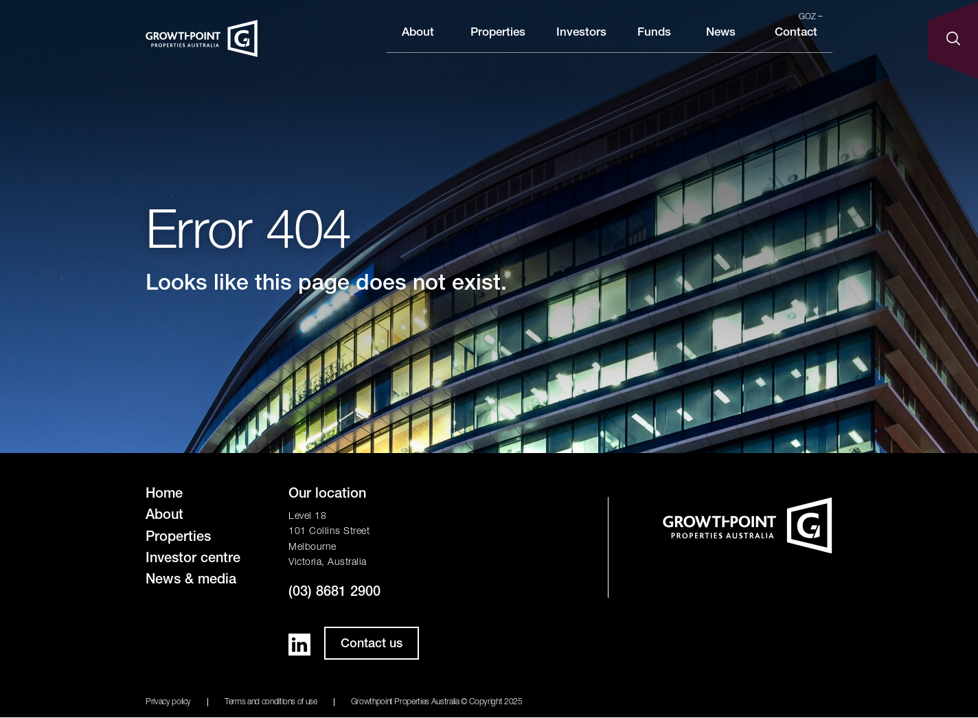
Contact (796, 43)
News (721, 43)
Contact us (371, 644)
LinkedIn (299, 645)
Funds (654, 43)
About (418, 43)
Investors (581, 43)
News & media (191, 581)
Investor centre (193, 559)
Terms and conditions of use (271, 702)
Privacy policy (168, 702)
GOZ (811, 17)
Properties (497, 43)
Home (164, 495)
